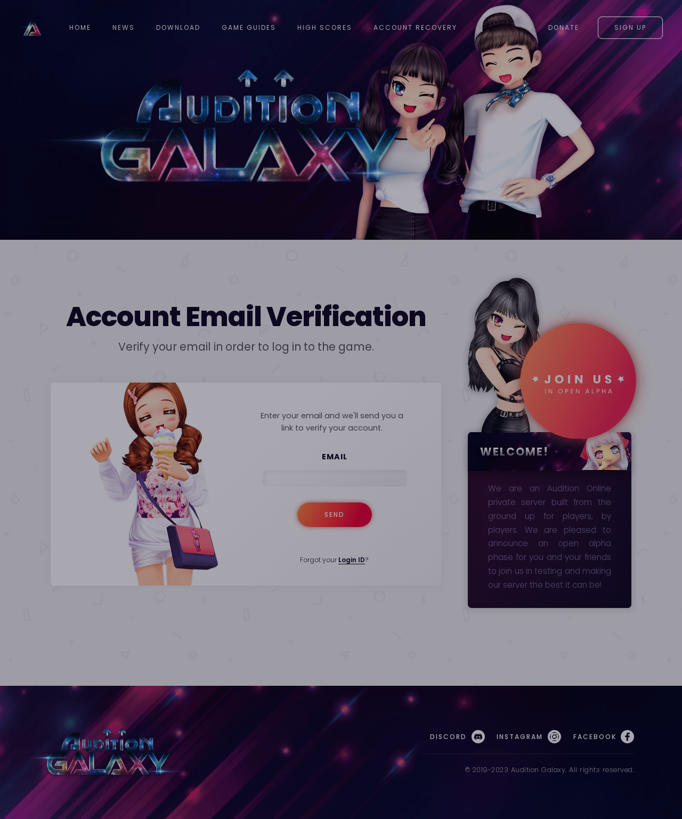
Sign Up (630, 27)
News (123, 27)
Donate (563, 27)
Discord (457, 736)
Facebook (603, 736)
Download (178, 27)
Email (334, 456)
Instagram (529, 736)
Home (80, 27)
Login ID (351, 559)
